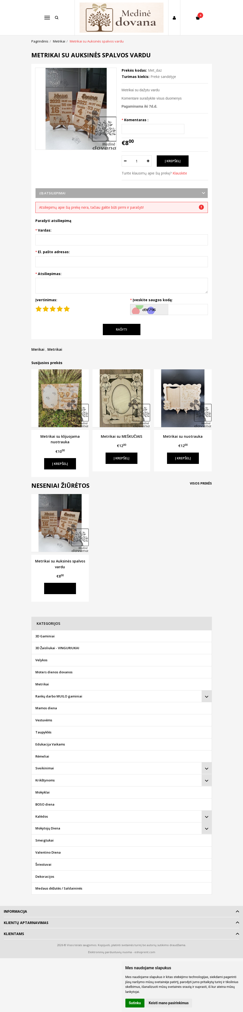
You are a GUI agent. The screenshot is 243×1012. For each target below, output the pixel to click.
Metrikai (54, 349)
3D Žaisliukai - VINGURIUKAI (57, 648)
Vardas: (44, 230)
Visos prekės (201, 483)
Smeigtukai (44, 840)
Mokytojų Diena (47, 828)
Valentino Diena (48, 852)
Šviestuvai (43, 864)
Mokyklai (42, 792)
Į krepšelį (60, 463)
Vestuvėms (43, 720)
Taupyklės (43, 732)
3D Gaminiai (45, 636)
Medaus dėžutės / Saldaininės (58, 888)
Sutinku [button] (135, 1003)
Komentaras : (136, 119)
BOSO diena (44, 804)
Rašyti (121, 329)
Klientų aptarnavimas (26, 922)
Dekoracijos (44, 876)
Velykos (41, 660)
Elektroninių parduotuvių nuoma (110, 952)
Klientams (14, 933)
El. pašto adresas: (54, 251)
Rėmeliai (42, 756)
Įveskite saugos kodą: (153, 299)
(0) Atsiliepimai (52, 193)
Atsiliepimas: (49, 273)
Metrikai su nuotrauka (183, 436)
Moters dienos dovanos (53, 672)
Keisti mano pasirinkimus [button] (169, 1003)
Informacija (15, 911)
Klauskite (180, 173)
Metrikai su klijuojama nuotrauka (60, 439)
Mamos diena (46, 708)
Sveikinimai (44, 768)
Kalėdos (41, 816)
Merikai (37, 349)
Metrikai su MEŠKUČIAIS (121, 436)
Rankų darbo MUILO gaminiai (58, 696)
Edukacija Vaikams (50, 744)
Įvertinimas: (46, 299)
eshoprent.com (144, 952)
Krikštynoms (45, 780)
